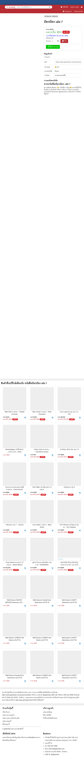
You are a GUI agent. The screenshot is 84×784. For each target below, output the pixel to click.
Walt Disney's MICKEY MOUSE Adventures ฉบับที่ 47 (14, 602)
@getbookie (55, 754)
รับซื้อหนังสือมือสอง (50, 718)
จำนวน (48, 41)
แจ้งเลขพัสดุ (47, 712)
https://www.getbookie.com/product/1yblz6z (16, 695)
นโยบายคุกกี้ (6, 721)
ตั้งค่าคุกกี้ (6, 724)
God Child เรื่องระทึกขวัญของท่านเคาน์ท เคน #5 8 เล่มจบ (69, 565)
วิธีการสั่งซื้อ (47, 715)
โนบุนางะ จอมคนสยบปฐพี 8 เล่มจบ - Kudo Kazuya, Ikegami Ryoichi (14, 489)
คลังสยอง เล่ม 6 (69, 487)
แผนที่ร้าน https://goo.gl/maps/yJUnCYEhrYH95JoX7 (26, 700)
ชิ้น (58, 41)
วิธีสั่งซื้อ (64, 7)
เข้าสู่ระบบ (67, 11)
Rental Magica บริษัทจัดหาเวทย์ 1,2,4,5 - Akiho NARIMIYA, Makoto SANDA (14, 452)
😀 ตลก (57, 67)
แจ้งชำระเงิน (74, 7)
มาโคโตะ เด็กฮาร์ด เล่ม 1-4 (69, 449)
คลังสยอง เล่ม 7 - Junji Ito (14, 525)
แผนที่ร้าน (48, 743)
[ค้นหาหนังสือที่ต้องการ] (49, 7)
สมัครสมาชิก (78, 11)
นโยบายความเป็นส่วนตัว (10, 718)
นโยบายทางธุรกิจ (8, 715)
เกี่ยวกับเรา (6, 712)
